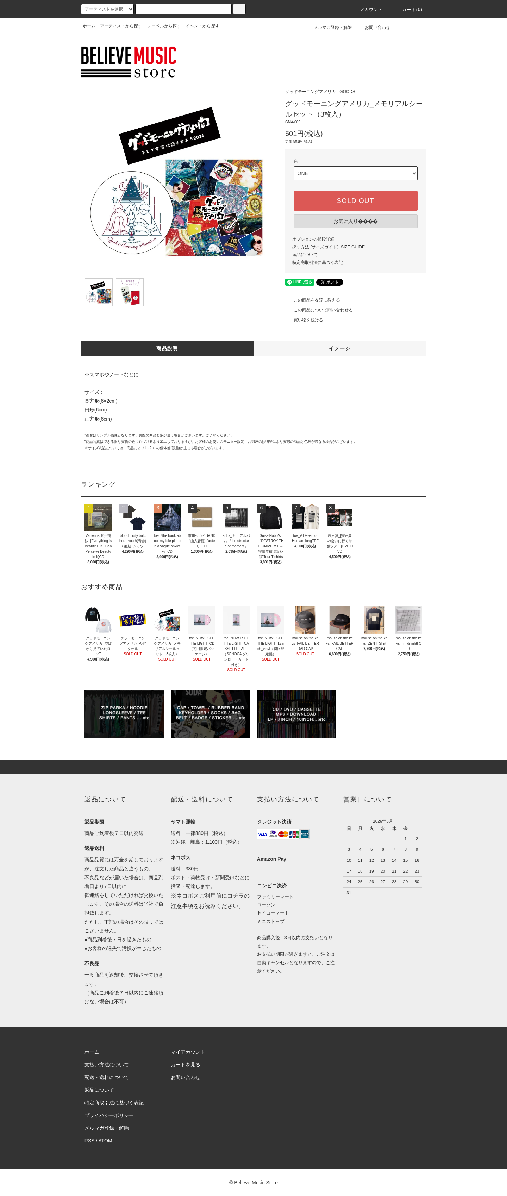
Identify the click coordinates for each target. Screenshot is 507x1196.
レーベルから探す (164, 26)
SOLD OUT (355, 200)
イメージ (340, 348)
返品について (305, 254)
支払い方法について (106, 1064)
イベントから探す (202, 26)
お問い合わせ (373, 27)
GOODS (347, 91)
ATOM (105, 1141)
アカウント (367, 9)
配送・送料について (106, 1077)
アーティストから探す (121, 26)
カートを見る (185, 1064)
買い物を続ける (304, 319)
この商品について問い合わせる (319, 310)
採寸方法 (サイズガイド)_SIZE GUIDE (328, 246)
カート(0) (408, 9)
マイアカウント (188, 1052)
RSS (89, 1141)
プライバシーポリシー (109, 1115)
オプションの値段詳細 (313, 239)
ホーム (89, 26)
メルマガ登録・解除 (328, 27)
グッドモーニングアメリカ (310, 91)
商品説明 (167, 348)
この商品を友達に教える (312, 300)
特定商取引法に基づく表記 (317, 262)
